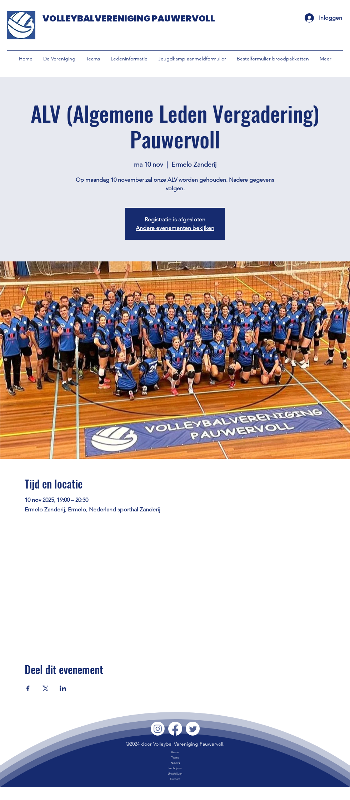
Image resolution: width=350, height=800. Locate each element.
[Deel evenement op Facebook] (28, 688)
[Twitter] (193, 729)
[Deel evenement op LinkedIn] (63, 688)
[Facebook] (175, 729)
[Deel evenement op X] (45, 688)
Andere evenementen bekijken (175, 228)
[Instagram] (158, 729)
